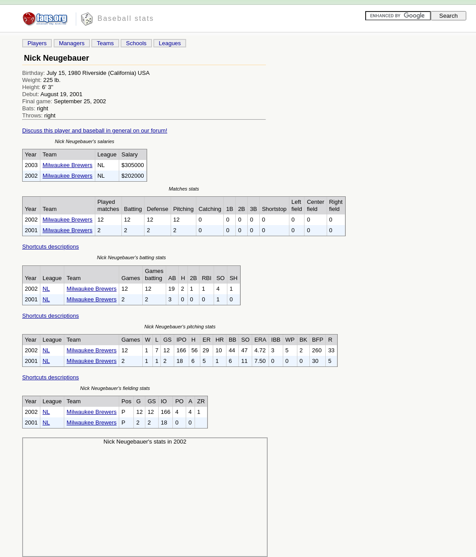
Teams (105, 43)
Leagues (170, 43)
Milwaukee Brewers (68, 165)
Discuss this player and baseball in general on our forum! (94, 130)
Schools (136, 43)
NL (46, 288)
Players (37, 43)
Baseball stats (126, 18)
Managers (72, 43)
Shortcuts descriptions (50, 246)
